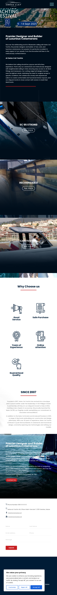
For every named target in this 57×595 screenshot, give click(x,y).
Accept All (36, 587)
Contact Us (11, 480)
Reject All (24, 587)
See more (28, 130)
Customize (12, 587)
